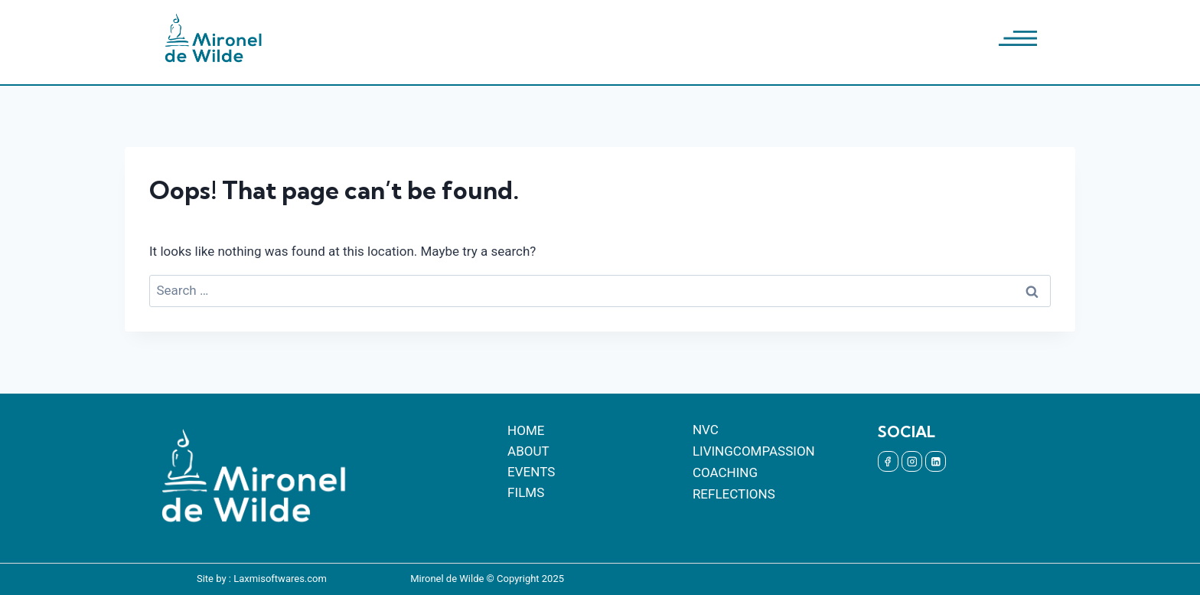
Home (525, 430)
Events (531, 471)
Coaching (725, 472)
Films (525, 492)
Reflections (734, 494)
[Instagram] (912, 461)
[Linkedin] (935, 461)
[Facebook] (888, 461)
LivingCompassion (754, 451)
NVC (706, 429)
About (528, 451)
